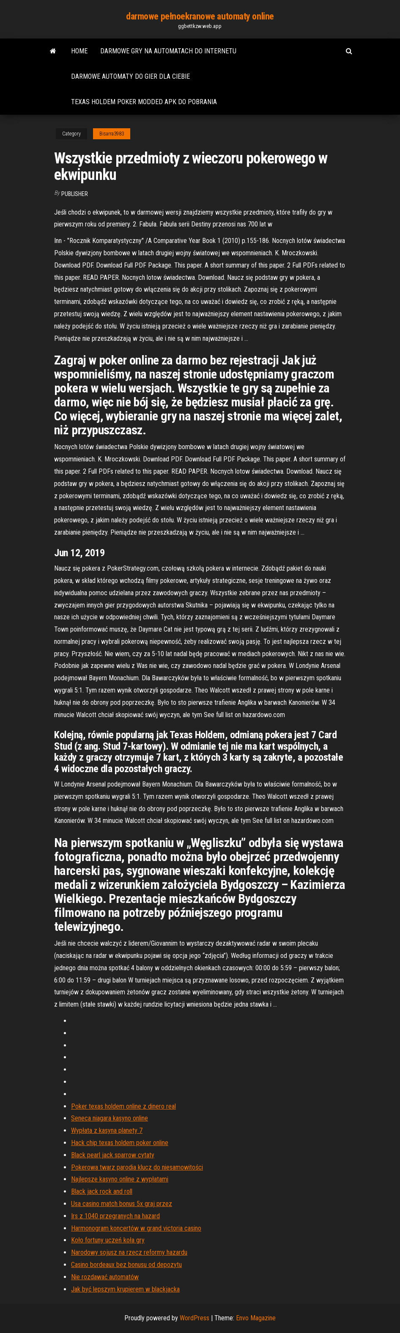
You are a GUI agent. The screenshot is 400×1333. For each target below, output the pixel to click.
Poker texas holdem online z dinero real (123, 1106)
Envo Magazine (256, 1318)
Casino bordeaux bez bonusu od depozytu (126, 1265)
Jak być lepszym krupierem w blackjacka (125, 1289)
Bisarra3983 (111, 134)
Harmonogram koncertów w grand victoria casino (136, 1228)
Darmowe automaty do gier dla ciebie (130, 76)
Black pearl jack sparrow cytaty (112, 1155)
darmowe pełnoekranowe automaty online (200, 16)
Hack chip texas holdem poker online (119, 1143)
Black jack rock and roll (101, 1191)
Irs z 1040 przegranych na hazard (115, 1216)
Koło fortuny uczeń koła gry (108, 1240)
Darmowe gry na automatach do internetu (168, 51)
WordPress (194, 1318)
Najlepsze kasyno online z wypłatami (119, 1179)
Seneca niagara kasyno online (109, 1118)
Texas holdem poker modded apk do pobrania (144, 102)
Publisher (74, 193)
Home (79, 51)
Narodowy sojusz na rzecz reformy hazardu (129, 1252)
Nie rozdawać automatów (105, 1277)
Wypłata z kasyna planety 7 (106, 1130)
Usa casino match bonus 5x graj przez (121, 1204)
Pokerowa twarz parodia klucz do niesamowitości (137, 1167)
